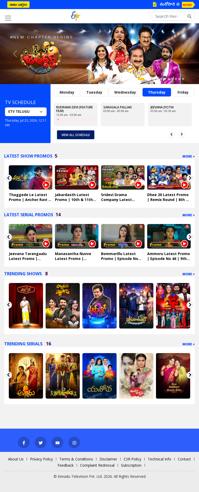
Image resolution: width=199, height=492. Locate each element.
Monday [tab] (67, 92)
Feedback (66, 465)
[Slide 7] (165, 79)
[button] (15, 53)
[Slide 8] (169, 79)
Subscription (131, 465)
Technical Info (159, 459)
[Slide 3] (151, 79)
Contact (184, 459)
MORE (187, 5)
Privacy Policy (41, 459)
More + (188, 156)
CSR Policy (132, 459)
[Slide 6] (161, 79)
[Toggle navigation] (8, 18)
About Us (16, 459)
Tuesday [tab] (94, 92)
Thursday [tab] (157, 92)
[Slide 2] (147, 79)
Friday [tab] (183, 92)
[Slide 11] (180, 79)
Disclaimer (108, 459)
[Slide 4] (154, 79)
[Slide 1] (141, 79)
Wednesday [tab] (125, 92)
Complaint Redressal (97, 465)
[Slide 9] (172, 79)
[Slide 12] (183, 79)
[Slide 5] (158, 79)
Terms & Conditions (76, 459)
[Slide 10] (176, 79)
